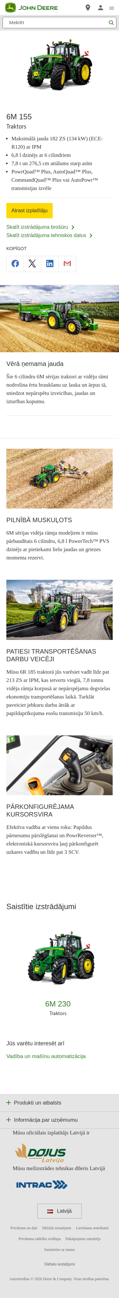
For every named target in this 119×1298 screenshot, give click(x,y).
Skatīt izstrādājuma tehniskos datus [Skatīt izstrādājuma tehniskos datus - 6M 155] (49, 235)
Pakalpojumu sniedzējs (82, 1239)
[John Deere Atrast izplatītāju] (88, 8)
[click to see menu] (111, 8)
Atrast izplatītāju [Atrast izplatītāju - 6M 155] (29, 210)
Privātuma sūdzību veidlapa (39, 1239)
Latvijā (59, 1211)
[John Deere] (35, 8)
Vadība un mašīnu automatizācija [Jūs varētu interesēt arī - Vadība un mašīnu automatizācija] (46, 1056)
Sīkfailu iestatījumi (56, 1228)
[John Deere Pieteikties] (100, 8)
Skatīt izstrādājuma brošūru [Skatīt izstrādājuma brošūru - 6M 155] (40, 227)
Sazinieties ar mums (59, 1249)
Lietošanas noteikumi (92, 1228)
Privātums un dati (23, 1228)
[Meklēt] (59, 22)
